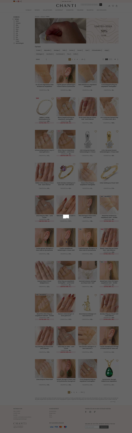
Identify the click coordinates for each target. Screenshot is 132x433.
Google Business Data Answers (66, 223)
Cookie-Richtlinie (71, 219)
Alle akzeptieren (66, 227)
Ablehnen (58, 231)
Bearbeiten (73, 231)
